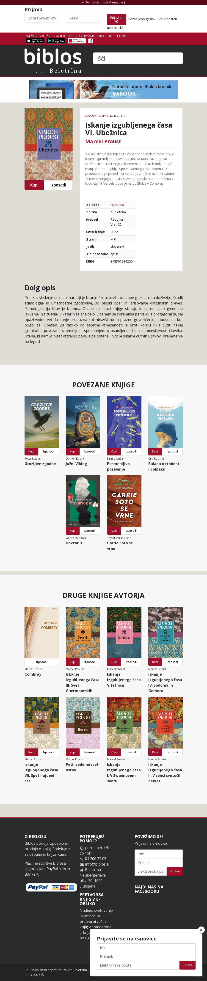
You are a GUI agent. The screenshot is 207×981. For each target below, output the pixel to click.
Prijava (175, 871)
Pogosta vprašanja (81, 36)
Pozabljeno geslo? (141, 19)
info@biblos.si (97, 864)
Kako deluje (105, 36)
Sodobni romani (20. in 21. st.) (105, 115)
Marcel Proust (103, 141)
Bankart (32, 874)
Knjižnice (31, 36)
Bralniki (59, 36)
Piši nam (121, 36)
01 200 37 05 (95, 858)
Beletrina (117, 205)
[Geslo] (83, 18)
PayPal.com (56, 868)
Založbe (45, 36)
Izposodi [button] (58, 185)
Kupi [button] (34, 185)
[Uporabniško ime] (42, 18)
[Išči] (138, 58)
